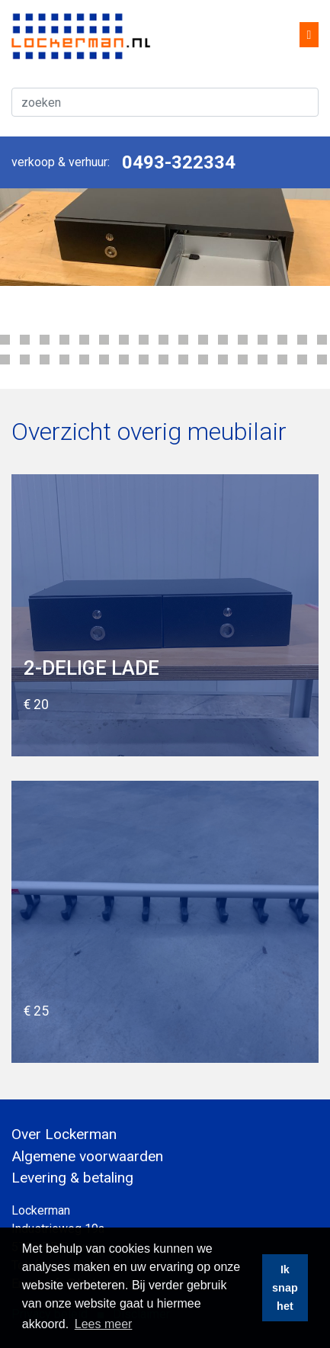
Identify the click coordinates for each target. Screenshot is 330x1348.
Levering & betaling (72, 1177)
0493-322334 (178, 162)
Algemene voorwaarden (87, 1156)
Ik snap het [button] (285, 1287)
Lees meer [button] (104, 1324)
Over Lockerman (64, 1134)
